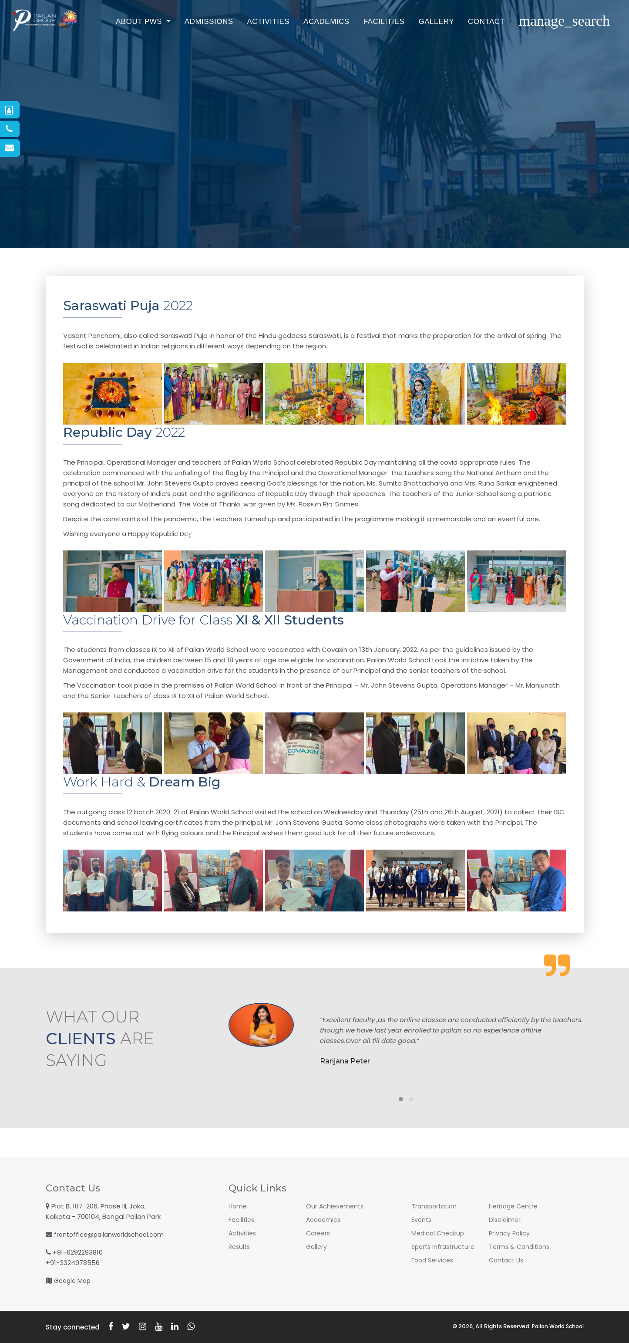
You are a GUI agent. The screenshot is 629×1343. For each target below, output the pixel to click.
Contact (521, 41)
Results (240, 1246)
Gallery (471, 41)
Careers (319, 1233)
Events (422, 1219)
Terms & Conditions (521, 1246)
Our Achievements (336, 1206)
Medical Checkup (439, 1233)
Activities (303, 41)
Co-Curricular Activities (273, 534)
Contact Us (438, 534)
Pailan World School (555, 1326)
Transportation (435, 1206)
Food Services (433, 1260)
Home (238, 1206)
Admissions (243, 41)
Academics (361, 41)
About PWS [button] (175, 41)
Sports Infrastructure (445, 1246)
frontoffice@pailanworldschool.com (112, 1234)
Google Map (74, 1280)
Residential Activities (360, 534)
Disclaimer (505, 1219)
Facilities (419, 41)
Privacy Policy (510, 1233)
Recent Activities (191, 534)
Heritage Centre (515, 1206)
